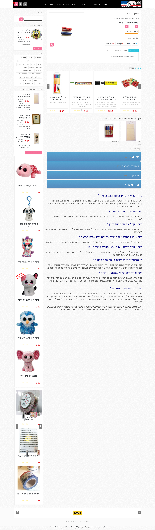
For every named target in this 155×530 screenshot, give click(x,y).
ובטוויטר (57, 529)
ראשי (105, 4)
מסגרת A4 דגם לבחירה (24, 116)
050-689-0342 (86, 527)
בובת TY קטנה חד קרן (28, 262)
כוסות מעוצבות (29, 83)
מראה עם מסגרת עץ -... (23, 135)
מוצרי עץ (38, 61)
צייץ (135, 44)
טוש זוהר (38, 83)
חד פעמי (23, 58)
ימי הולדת (75, 4)
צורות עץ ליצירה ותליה (23, 95)
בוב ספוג (29, 77)
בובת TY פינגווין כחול (28, 338)
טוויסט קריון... (114, 142)
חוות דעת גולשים (121, 50)
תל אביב (69, 529)
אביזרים (109, 50)
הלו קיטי (31, 74)
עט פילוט (38, 71)
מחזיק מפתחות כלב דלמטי (29, 225)
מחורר (29, 80)
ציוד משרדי (96, 4)
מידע (44, 4)
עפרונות (24, 74)
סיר (35, 77)
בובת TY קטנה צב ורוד (29, 185)
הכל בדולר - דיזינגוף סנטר (79, 529)
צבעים (33, 64)
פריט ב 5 (30, 58)
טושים (20, 61)
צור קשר (71, 521)
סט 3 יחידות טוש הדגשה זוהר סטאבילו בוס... (106, 99)
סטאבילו (32, 67)
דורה (24, 80)
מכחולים (38, 67)
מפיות (18, 74)
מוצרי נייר (26, 64)
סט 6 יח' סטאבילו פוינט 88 (57, 98)
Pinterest (110, 44)
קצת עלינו (78, 521)
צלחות (39, 77)
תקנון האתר (85, 521)
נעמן (129, 299)
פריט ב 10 (38, 58)
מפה (66, 521)
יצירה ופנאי (85, 4)
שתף (128, 44)
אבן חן (75, 309)
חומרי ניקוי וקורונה (63, 4)
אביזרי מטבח (37, 80)
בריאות (39, 64)
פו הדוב (22, 77)
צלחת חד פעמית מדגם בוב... (24, 32)
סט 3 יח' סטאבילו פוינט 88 (81, 98)
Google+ (120, 44)
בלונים (19, 64)
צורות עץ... (137, 142)
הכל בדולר (94, 527)
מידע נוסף (133, 50)
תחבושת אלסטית (28, 71)
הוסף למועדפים (131, 39)
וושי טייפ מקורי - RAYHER (28, 418)
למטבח (51, 4)
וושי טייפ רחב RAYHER (28, 493)
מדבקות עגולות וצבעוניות (130, 98)
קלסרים (25, 67)
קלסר (21, 83)
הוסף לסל (132, 31)
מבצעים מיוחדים (35, 25)
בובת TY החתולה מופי (28, 300)
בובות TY (31, 61)
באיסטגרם (63, 529)
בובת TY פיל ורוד (28, 376)
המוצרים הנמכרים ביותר (32, 89)
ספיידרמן (38, 74)
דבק (25, 61)
